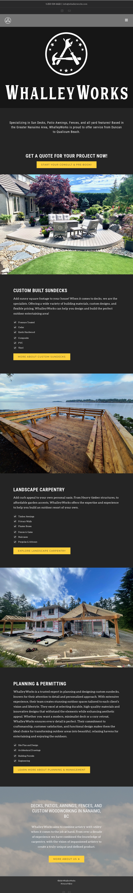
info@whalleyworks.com (75, 4)
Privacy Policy (66, 884)
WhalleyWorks (69, 881)
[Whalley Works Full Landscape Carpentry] (41, 550)
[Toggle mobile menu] (126, 20)
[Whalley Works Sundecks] (41, 356)
